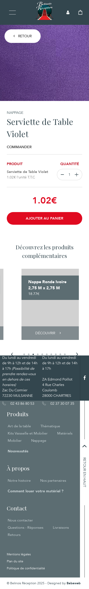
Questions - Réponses (25, 527)
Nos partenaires (53, 480)
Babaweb (74, 583)
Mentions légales (19, 554)
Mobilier (15, 440)
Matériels (65, 433)
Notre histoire (19, 480)
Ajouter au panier (44, 218)
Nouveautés (18, 451)
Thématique (50, 426)
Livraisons (61, 527)
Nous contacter (20, 520)
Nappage (38, 440)
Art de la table (19, 426)
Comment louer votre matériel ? (35, 491)
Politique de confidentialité (26, 568)
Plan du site (15, 561)
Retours (14, 534)
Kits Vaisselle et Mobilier (28, 433)
